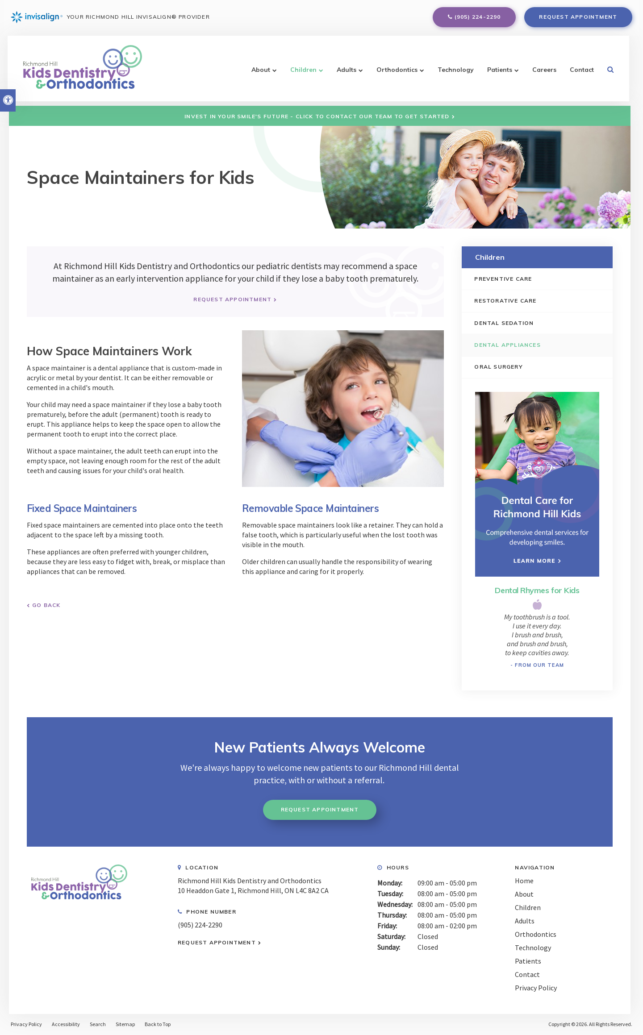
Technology (455, 73)
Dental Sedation (504, 323)
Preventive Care (504, 278)
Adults (345, 73)
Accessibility (66, 1024)
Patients (498, 73)
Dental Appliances (508, 344)
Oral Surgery (499, 367)
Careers (543, 73)
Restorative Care (506, 300)
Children (302, 73)
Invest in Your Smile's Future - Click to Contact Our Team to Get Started (316, 116)
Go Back (46, 604)
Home (524, 880)
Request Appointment (578, 18)
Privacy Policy (536, 987)
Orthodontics (396, 73)
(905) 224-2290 (478, 18)
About (260, 73)
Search (98, 1024)
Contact (581, 73)
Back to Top (158, 1024)
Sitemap (125, 1024)
